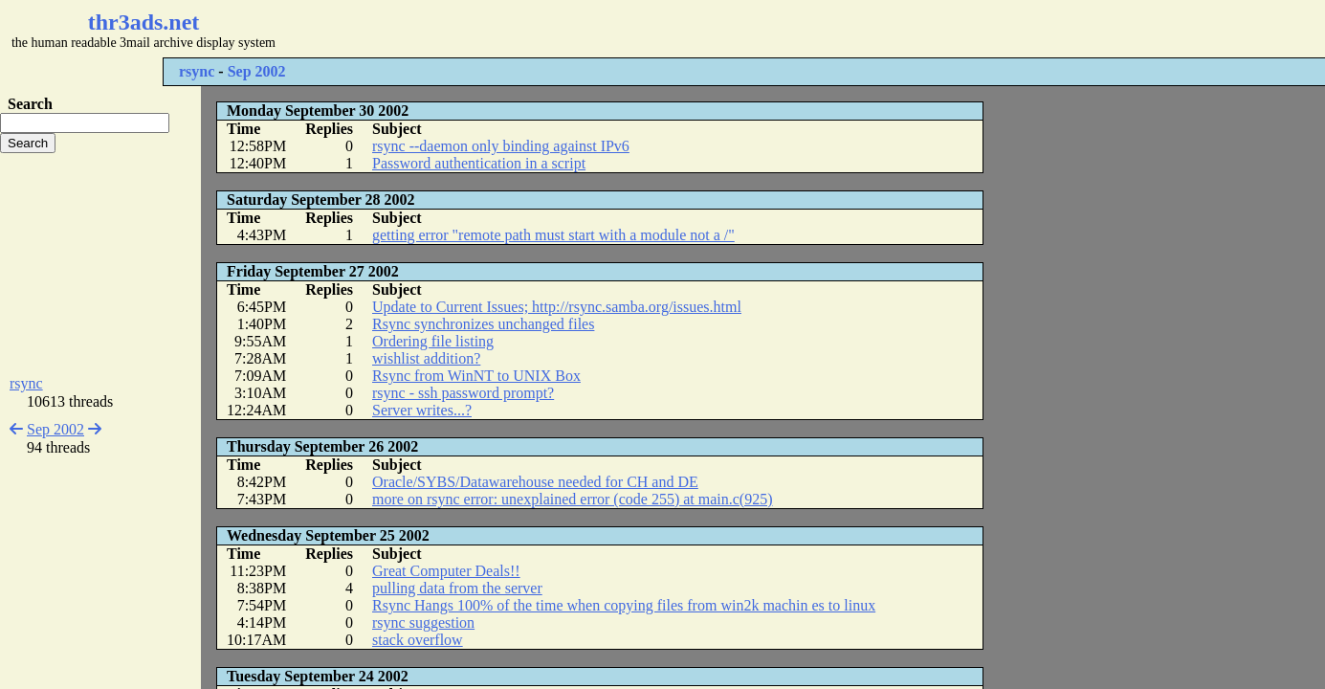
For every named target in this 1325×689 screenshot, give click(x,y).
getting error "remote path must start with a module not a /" (553, 235)
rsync (196, 71)
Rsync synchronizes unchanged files (483, 324)
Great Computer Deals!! (446, 571)
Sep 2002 (257, 71)
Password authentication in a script (478, 163)
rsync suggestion (423, 622)
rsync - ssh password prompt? (463, 393)
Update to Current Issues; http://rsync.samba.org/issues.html (556, 307)
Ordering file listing (433, 341)
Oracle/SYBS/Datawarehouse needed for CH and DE (535, 482)
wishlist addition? (426, 358)
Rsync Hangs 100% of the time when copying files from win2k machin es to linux (623, 605)
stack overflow (417, 640)
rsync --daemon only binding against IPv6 (500, 146)
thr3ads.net (144, 22)
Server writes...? (422, 410)
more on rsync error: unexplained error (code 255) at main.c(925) (572, 499)
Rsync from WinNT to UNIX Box (476, 375)
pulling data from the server (457, 588)
